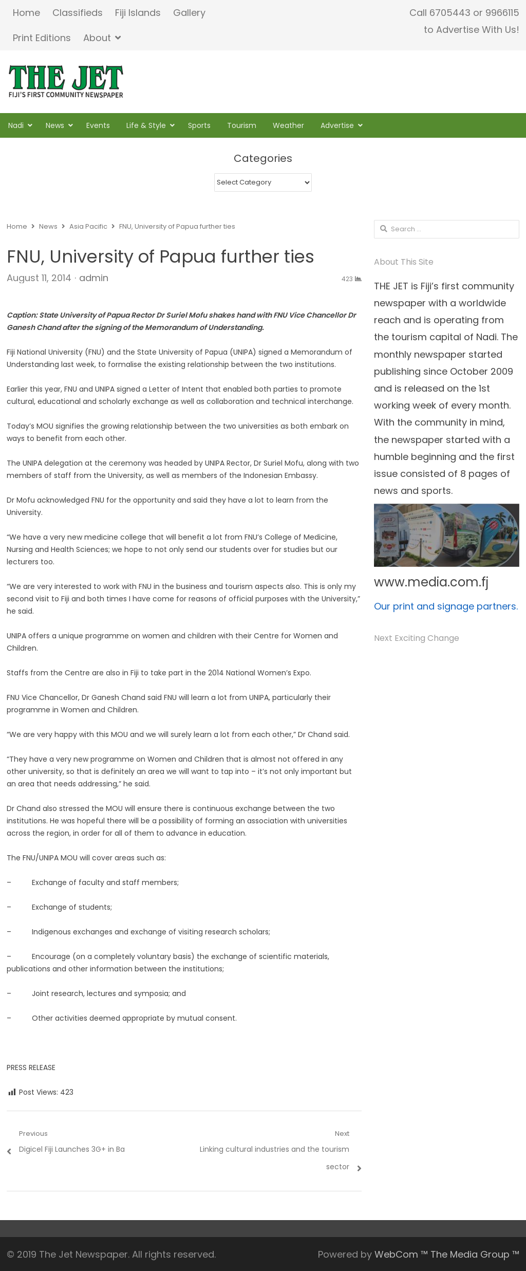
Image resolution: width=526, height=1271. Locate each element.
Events (98, 125)
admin (93, 277)
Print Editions (42, 37)
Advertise (337, 125)
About (97, 37)
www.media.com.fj (431, 582)
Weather (288, 125)
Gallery (189, 12)
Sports (199, 125)
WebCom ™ (401, 1254)
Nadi (16, 125)
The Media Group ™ (474, 1254)
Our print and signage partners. (446, 606)
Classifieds (77, 12)
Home (26, 12)
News (55, 125)
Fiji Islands (138, 12)
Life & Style (146, 125)
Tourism (241, 125)
